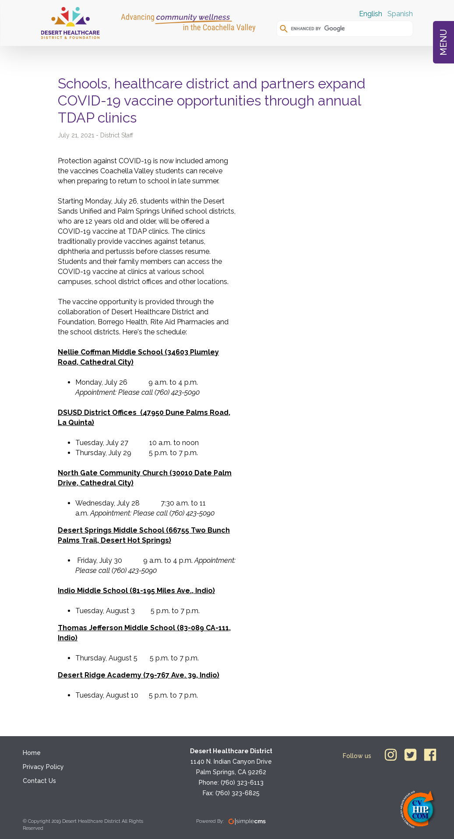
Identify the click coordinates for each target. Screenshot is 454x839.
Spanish (400, 14)
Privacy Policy (43, 766)
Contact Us (39, 780)
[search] (348, 29)
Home (32, 752)
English (370, 14)
